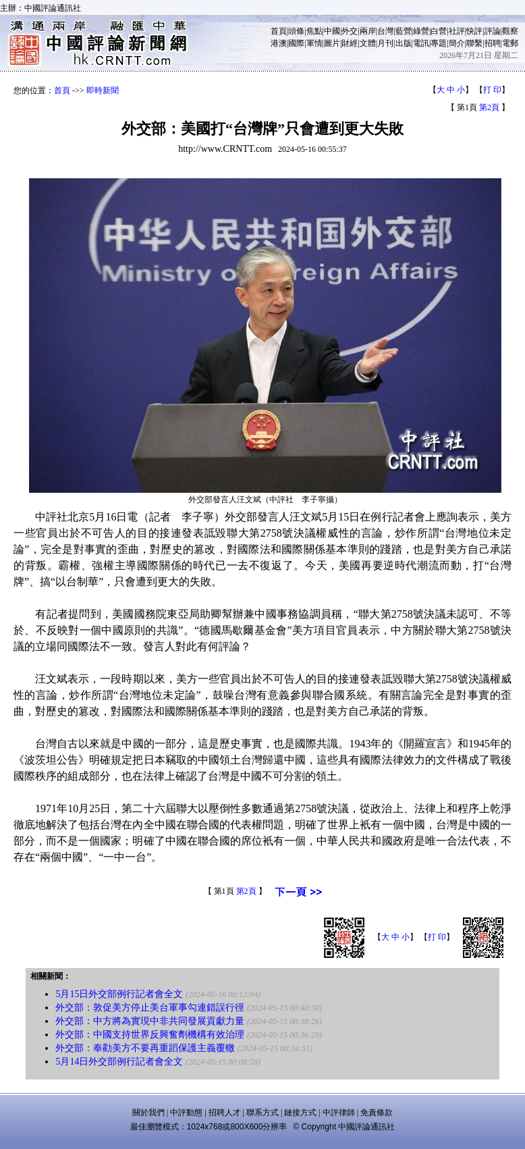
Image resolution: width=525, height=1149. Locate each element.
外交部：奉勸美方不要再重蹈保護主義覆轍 (145, 1048)
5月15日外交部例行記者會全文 (119, 994)
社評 (457, 31)
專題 (439, 43)
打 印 (492, 90)
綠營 (421, 31)
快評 (474, 31)
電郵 (510, 43)
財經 (349, 43)
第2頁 (489, 107)
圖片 (332, 43)
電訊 (421, 43)
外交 (349, 31)
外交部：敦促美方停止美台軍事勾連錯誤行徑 (149, 1008)
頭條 (296, 31)
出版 (403, 43)
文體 (368, 43)
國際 (296, 43)
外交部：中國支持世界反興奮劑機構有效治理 (149, 1035)
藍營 (403, 31)
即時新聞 (102, 90)
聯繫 (474, 43)
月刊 (385, 43)
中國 (332, 31)
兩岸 (368, 31)
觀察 (510, 31)
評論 (493, 31)
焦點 (314, 31)
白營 (439, 31)
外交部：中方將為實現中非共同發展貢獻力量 (149, 1021)
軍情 (314, 43)
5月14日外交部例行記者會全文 (119, 1062)
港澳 (279, 43)
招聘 (493, 43)
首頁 (279, 31)
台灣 (385, 31)
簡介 (457, 43)
